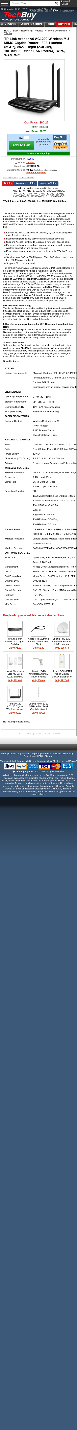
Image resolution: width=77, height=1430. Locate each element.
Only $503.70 (62, 648)
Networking (64, 24)
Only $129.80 (15, 680)
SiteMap (49, 756)
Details (8, 183)
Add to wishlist (10, 177)
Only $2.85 (38, 648)
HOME (7, 30)
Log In (48, 10)
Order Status (36, 10)
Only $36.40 (38, 680)
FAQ (40, 756)
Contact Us (13, 753)
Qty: (21, 138)
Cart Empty (68, 10)
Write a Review (26, 177)
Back (15, 30)
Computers (11, 24)
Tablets (50, 24)
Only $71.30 (15, 648)
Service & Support (30, 753)
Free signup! (30, 756)
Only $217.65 (62, 680)
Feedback (46, 753)
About (3, 753)
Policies (57, 753)
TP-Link (8, 33)
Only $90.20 (15, 713)
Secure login (69, 753)
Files (32, 183)
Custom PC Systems (31, 24)
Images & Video (48, 183)
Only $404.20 (38, 713)
